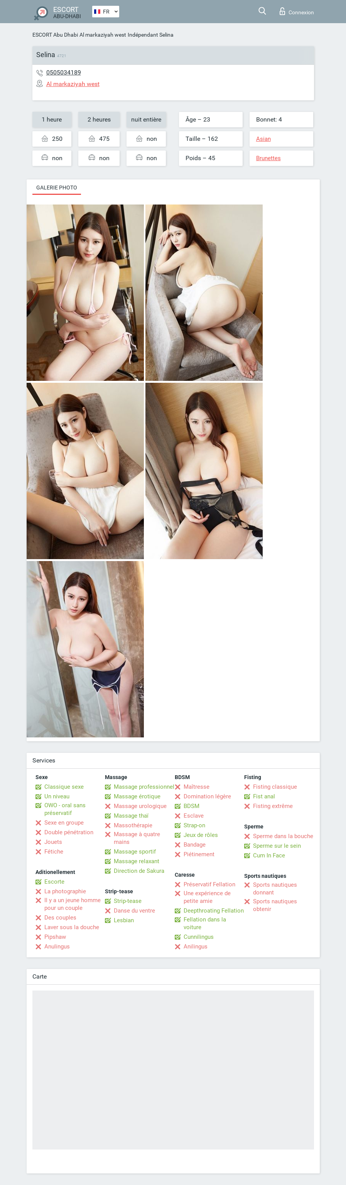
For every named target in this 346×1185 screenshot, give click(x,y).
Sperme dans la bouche (283, 836)
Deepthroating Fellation (214, 910)
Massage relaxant (136, 861)
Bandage (195, 844)
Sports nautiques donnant (275, 888)
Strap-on (194, 825)
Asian (263, 138)
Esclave (194, 815)
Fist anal (264, 796)
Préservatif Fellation (209, 884)
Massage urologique (140, 806)
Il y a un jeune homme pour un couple (72, 904)
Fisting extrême (273, 806)
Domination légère (207, 796)
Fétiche (53, 851)
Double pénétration (68, 832)
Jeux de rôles (201, 835)
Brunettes (268, 158)
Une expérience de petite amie (207, 897)
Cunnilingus (199, 936)
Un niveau (56, 796)
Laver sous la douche (71, 927)
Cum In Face (269, 855)
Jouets (53, 841)
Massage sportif (135, 851)
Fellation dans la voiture (205, 923)
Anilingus (196, 946)
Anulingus (57, 946)
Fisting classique (275, 786)
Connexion (297, 11)
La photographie (65, 891)
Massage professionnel (144, 786)
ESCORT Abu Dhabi (55, 35)
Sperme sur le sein (277, 845)
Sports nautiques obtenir (275, 905)
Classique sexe (64, 786)
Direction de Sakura (139, 870)
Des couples (60, 917)
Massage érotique (137, 796)
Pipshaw (55, 936)
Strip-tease (128, 901)
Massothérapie (133, 825)
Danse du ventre (134, 910)
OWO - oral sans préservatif (65, 809)
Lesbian (124, 920)
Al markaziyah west (102, 35)
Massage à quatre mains (137, 838)
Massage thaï (131, 815)
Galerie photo (56, 187)
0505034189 (63, 72)
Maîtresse (196, 786)
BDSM (191, 806)
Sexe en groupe (64, 822)
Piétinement (199, 854)
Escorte (54, 881)
